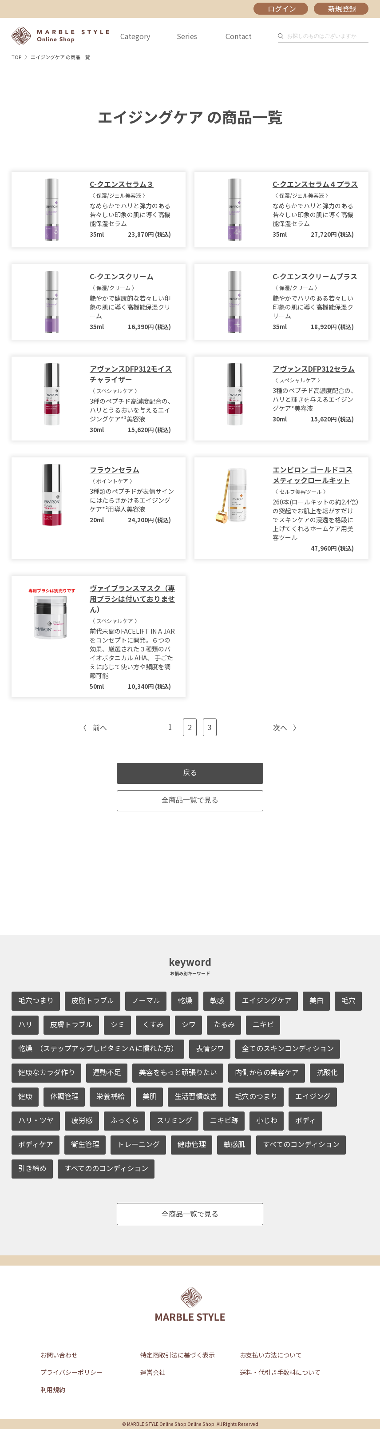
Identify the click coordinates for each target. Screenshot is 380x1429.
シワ (189, 1024)
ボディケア (35, 1144)
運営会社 (152, 1372)
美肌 (149, 1096)
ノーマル (146, 1000)
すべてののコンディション (106, 1168)
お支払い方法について (271, 1354)
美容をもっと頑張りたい (178, 1072)
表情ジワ (210, 1048)
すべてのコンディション (301, 1144)
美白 (316, 1000)
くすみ (153, 1024)
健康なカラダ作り (46, 1072)
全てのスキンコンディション (288, 1048)
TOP (16, 56)
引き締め (32, 1168)
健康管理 (192, 1144)
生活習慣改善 (195, 1096)
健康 (25, 1096)
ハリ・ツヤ (36, 1120)
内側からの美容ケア (267, 1072)
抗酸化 (327, 1072)
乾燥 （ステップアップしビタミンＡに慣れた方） (98, 1048)
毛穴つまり (36, 1000)
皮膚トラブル (71, 1024)
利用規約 (52, 1389)
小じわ (266, 1120)
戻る (190, 772)
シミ (118, 1024)
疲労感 (82, 1120)
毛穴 (348, 1000)
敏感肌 (234, 1144)
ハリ (25, 1024)
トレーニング (138, 1144)
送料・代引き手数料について (280, 1372)
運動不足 (107, 1072)
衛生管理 (85, 1144)
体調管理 (64, 1096)
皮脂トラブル (92, 1000)
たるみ (224, 1024)
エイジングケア (267, 1000)
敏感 (217, 1000)
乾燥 (185, 1000)
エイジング (313, 1096)
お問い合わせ (59, 1354)
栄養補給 (110, 1096)
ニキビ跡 (224, 1120)
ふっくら (125, 1120)
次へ (280, 727)
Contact (239, 36)
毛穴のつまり (256, 1096)
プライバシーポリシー (71, 1372)
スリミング (174, 1120)
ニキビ (263, 1024)
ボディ (305, 1120)
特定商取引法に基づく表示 (177, 1354)
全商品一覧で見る (190, 800)
